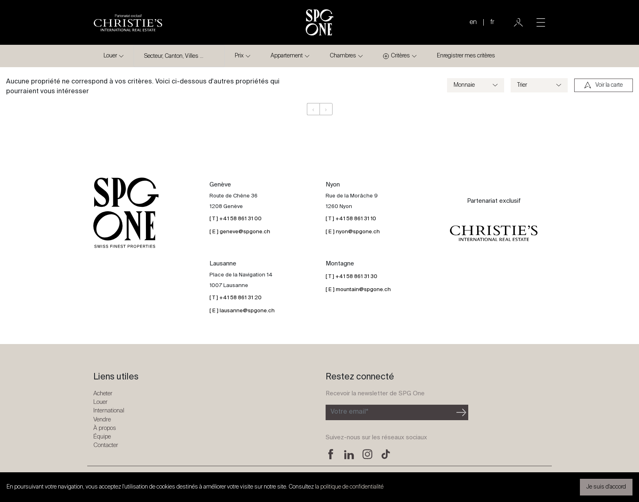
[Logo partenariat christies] (128, 22)
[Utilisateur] (518, 22)
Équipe (102, 437)
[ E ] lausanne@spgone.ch (242, 310)
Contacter (105, 445)
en (473, 22)
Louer (110, 56)
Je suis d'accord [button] (606, 487)
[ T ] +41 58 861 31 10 (351, 218)
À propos (104, 428)
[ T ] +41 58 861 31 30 (351, 276)
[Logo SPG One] (319, 22)
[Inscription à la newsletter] (390, 412)
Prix (239, 56)
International (108, 411)
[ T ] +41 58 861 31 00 (235, 218)
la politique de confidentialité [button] (349, 487)
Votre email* (349, 412)
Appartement (287, 56)
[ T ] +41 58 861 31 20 (235, 297)
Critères (396, 56)
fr (492, 22)
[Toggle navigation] (541, 22)
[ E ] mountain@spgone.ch (358, 289)
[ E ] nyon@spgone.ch (353, 232)
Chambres (343, 56)
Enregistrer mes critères (466, 56)
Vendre (102, 420)
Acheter (102, 393)
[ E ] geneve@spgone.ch (239, 232)
